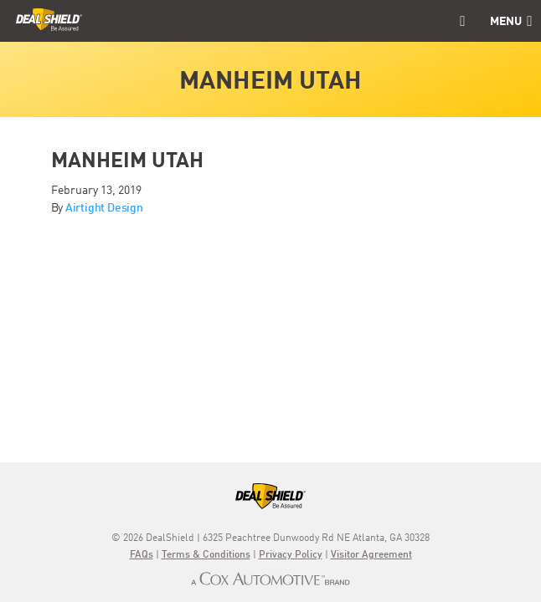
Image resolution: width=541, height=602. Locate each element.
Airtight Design (104, 208)
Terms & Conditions (206, 555)
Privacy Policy (290, 555)
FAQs (141, 555)
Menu (511, 21)
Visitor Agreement (371, 555)
